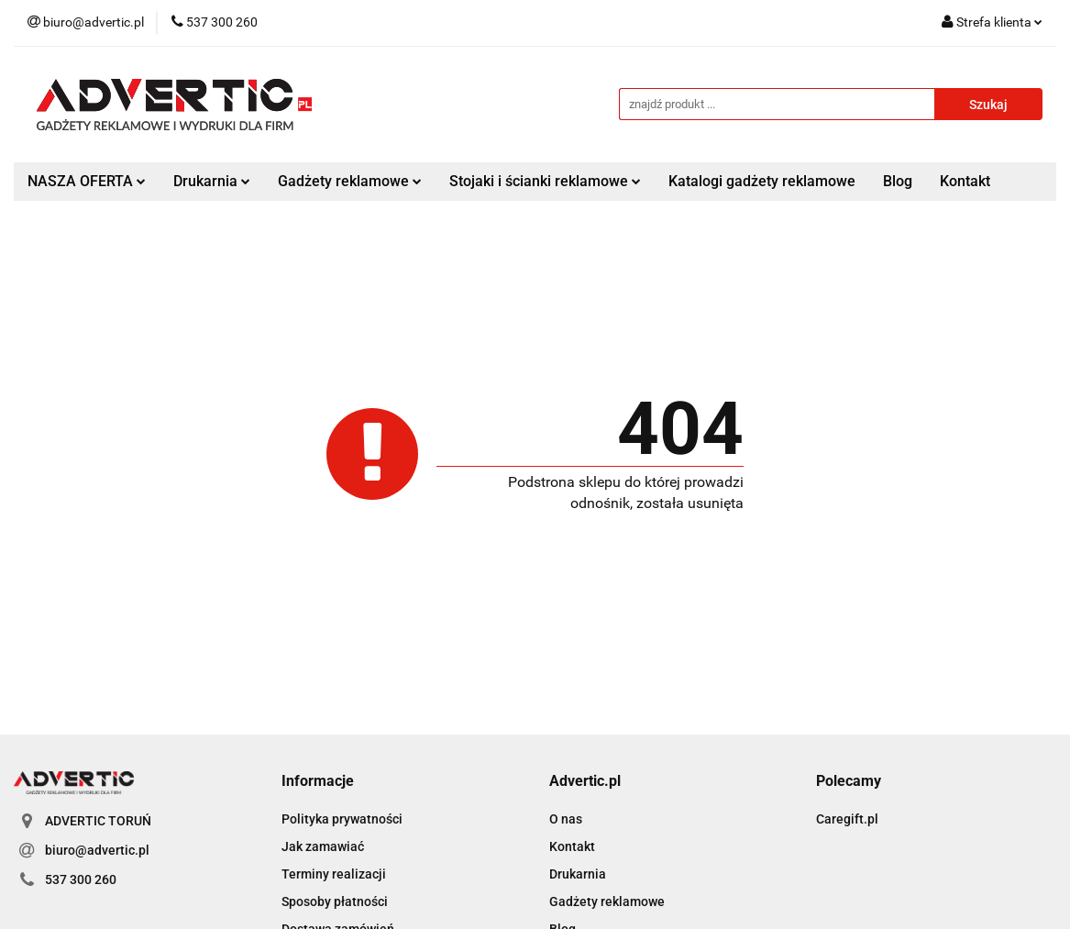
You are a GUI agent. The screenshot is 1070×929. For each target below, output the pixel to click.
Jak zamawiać (322, 846)
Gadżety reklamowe (350, 181)
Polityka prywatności (342, 819)
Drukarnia (211, 181)
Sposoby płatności (334, 901)
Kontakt (965, 181)
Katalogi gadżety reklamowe (761, 181)
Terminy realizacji (333, 874)
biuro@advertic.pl (97, 850)
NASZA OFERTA (87, 181)
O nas (565, 819)
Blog (897, 181)
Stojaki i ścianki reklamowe (545, 181)
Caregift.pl (847, 819)
